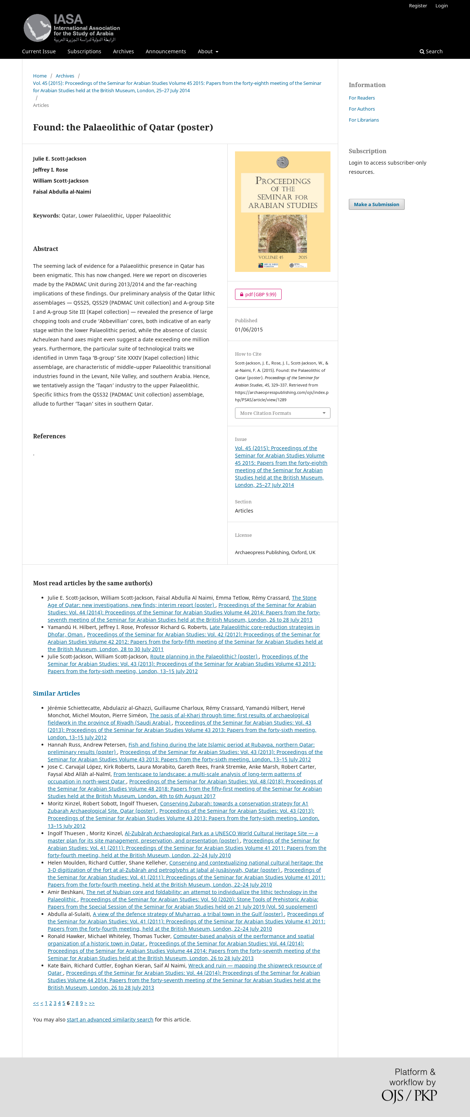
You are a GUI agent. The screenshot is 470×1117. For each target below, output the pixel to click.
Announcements (166, 51)
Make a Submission (377, 204)
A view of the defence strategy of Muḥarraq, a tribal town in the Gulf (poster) (188, 914)
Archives (123, 51)
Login (441, 5)
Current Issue (39, 51)
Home (40, 75)
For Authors (362, 108)
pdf (255, 294)
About (206, 51)
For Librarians (364, 119)
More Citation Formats (265, 413)
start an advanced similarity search (110, 1019)
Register (418, 5)
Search (431, 51)
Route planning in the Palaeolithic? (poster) (204, 656)
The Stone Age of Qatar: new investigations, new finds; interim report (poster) (182, 601)
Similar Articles (56, 693)
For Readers (362, 97)
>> (92, 1002)
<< (36, 1002)
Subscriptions (84, 51)
